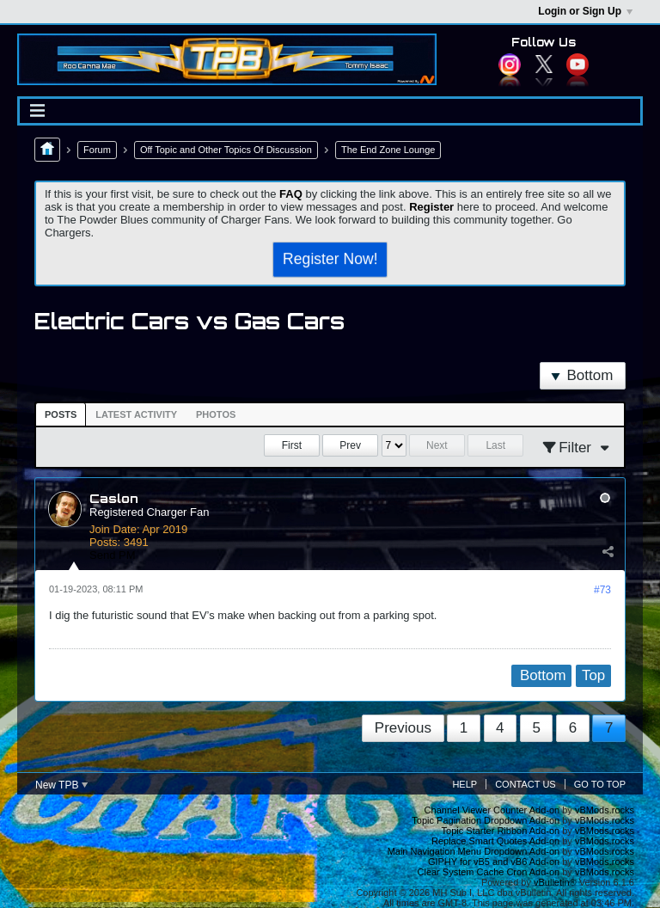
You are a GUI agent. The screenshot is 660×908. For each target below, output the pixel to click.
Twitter (544, 64)
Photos (215, 414)
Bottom (582, 375)
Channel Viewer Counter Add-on (492, 810)
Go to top (600, 784)
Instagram (509, 64)
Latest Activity (136, 414)
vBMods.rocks (604, 810)
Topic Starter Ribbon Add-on (501, 830)
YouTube (577, 64)
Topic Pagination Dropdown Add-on (485, 820)
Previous (403, 728)
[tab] (60, 414)
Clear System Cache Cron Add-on (489, 872)
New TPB (61, 785)
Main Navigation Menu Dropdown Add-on (474, 851)
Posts (60, 414)
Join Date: (114, 529)
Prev (350, 445)
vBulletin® (555, 882)
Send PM (112, 555)
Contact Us (525, 784)
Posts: (104, 542)
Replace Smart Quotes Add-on (495, 841)
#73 (602, 590)
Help (464, 784)
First (292, 445)
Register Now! (329, 259)
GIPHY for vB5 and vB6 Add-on (493, 861)
